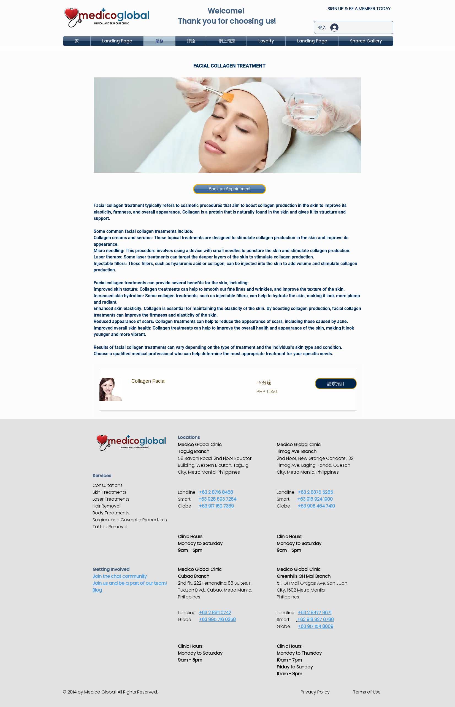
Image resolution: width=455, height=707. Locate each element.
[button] (336, 383)
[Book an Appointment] (229, 189)
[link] (187, 381)
